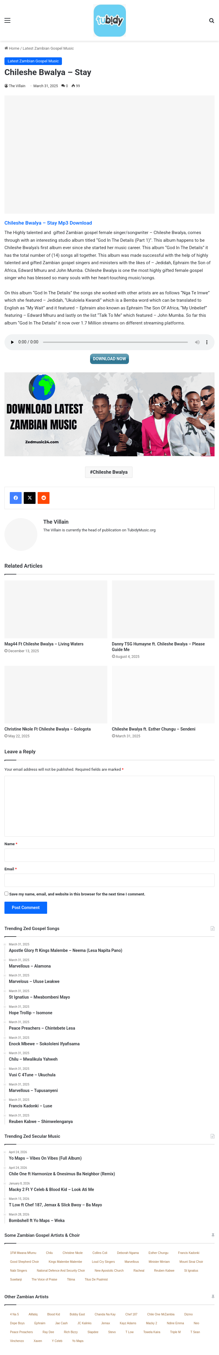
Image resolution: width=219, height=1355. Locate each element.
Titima (71, 1248)
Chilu (49, 1221)
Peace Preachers (21, 1301)
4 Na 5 (14, 1283)
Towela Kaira (151, 1301)
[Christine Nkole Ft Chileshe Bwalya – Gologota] (55, 663)
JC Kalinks (84, 1292)
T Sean (195, 1301)
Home (11, 19)
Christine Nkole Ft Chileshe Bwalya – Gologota (47, 698)
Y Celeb (57, 1310)
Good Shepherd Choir (24, 1230)
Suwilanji (16, 1248)
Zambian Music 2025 (116, 1344)
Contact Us (147, 1344)
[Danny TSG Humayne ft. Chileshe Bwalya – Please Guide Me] (163, 578)
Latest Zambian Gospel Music (48, 19)
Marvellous (131, 1230)
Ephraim (39, 1292)
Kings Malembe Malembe (65, 1230)
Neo (196, 1292)
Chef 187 (131, 1283)
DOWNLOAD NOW (109, 330)
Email (10, 838)
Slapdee (92, 1301)
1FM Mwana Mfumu (23, 1221)
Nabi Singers (18, 1239)
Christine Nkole (73, 1221)
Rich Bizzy (71, 1301)
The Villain (17, 57)
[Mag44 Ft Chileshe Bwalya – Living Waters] (55, 578)
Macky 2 (151, 1292)
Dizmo (188, 1283)
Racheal (138, 1239)
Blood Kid (53, 1283)
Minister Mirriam (159, 1230)
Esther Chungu (158, 1221)
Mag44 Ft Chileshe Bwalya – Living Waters (44, 612)
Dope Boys (17, 1292)
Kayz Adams (128, 1292)
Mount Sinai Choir (191, 1230)
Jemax (105, 1292)
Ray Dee (48, 1301)
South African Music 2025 (183, 1344)
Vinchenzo (17, 1310)
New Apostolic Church (109, 1239)
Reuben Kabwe (164, 1239)
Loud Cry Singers (103, 1230)
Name (10, 813)
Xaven (38, 1310)
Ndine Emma (175, 1292)
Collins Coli (99, 1221)
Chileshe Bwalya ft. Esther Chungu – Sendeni (154, 698)
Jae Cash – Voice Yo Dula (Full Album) (61, 1344)
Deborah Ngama (128, 1221)
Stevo (112, 1301)
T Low (130, 1301)
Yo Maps (78, 1310)
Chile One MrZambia (161, 1283)
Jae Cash (61, 1292)
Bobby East (77, 1283)
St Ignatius (191, 1239)
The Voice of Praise (44, 1248)
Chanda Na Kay (105, 1283)
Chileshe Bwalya (110, 443)
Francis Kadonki (188, 1221)
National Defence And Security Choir (61, 1239)
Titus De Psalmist (96, 1248)
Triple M (175, 1301)
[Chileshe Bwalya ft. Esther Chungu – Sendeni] (163, 663)
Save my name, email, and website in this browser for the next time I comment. (77, 863)
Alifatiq (32, 1283)
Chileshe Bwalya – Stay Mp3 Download (48, 194)
